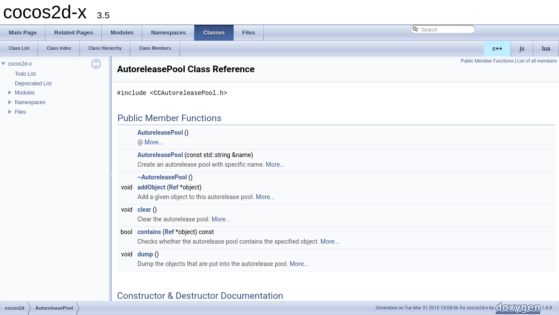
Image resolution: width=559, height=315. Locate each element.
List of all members (537, 61)
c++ (498, 48)
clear (144, 209)
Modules (25, 93)
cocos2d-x (20, 64)
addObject (152, 187)
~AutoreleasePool (162, 177)
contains (149, 231)
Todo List (25, 74)
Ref (174, 187)
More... (154, 142)
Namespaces (30, 102)
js (522, 48)
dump (145, 254)
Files (20, 112)
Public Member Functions (487, 61)
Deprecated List (33, 83)
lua (546, 48)
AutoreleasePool (160, 132)
